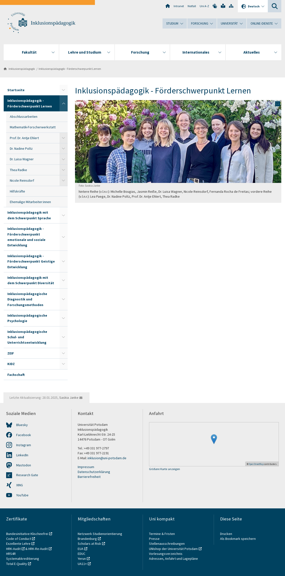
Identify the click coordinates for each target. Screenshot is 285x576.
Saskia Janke (68, 397)
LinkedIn (22, 455)
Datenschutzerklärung (94, 472)
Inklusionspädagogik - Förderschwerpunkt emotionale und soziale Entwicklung (26, 236)
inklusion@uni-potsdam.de (107, 458)
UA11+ (82, 563)
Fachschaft (16, 374)
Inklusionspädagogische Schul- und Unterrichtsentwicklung (27, 337)
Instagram (23, 445)
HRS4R (11, 553)
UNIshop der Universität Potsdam (173, 548)
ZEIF (10, 353)
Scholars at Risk (89, 543)
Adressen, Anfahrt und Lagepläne (173, 558)
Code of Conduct (18, 538)
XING (19, 485)
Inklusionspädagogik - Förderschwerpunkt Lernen (70, 69)
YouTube (22, 495)
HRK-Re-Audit (38, 548)
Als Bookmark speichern (238, 538)
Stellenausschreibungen (167, 543)
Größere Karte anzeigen (164, 469)
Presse (154, 538)
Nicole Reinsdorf (22, 180)
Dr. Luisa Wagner (22, 159)
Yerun (82, 558)
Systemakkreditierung (22, 558)
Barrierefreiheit (89, 476)
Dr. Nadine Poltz (21, 148)
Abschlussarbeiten (23, 116)
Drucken (226, 534)
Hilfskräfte (17, 191)
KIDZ (11, 364)
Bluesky (22, 425)
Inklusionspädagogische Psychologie (27, 318)
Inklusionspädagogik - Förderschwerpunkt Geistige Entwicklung (31, 261)
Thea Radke (18, 170)
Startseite (16, 90)
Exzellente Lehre (18, 543)
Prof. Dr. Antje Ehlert (24, 138)
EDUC (81, 553)
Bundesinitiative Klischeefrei (27, 534)
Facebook (23, 435)
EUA (80, 548)
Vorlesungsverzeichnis (166, 553)
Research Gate (27, 475)
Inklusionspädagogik (53, 23)
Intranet (179, 6)
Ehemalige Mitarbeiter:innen (30, 202)
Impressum (86, 467)
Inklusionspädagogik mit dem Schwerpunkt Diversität (30, 280)
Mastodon (23, 465)
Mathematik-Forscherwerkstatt (33, 127)
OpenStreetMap (256, 464)
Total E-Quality (16, 563)
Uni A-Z (204, 6)
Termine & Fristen (162, 534)
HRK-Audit (13, 548)
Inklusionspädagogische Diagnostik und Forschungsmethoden (27, 299)
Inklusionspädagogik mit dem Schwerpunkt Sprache (29, 215)
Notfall (192, 6)
